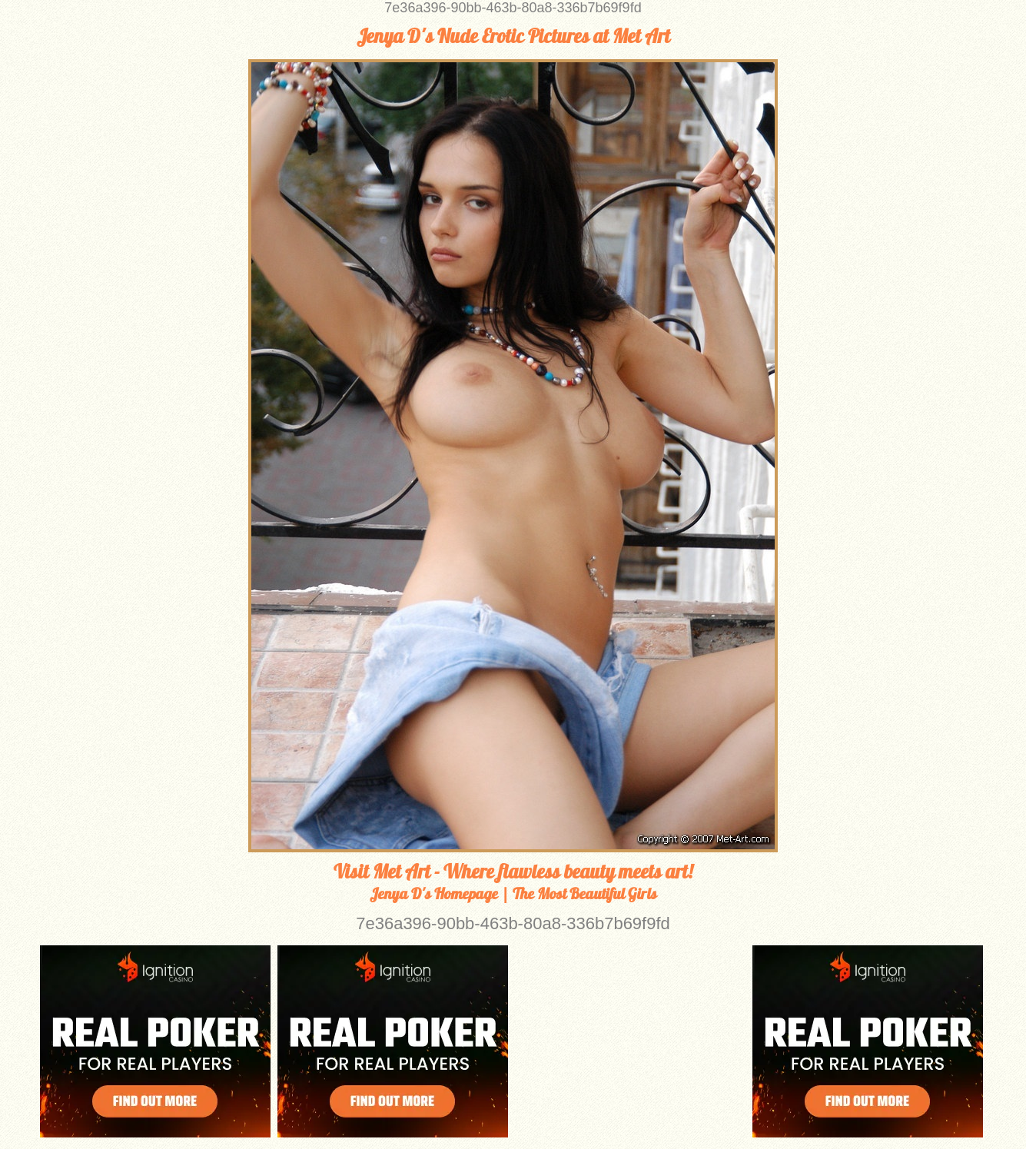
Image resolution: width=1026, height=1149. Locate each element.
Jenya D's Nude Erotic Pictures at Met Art (513, 36)
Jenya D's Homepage (434, 893)
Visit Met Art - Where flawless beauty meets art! (513, 871)
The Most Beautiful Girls (585, 893)
